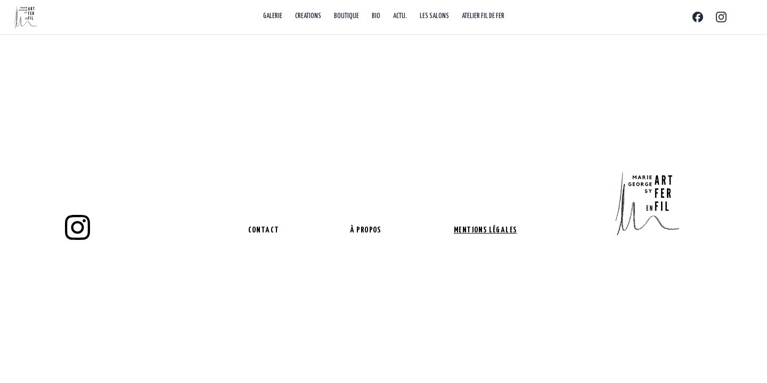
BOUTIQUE (346, 16)
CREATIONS (308, 16)
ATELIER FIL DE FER (483, 16)
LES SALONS (434, 16)
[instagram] (77, 228)
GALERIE (272, 16)
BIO (376, 16)
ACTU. (400, 16)
